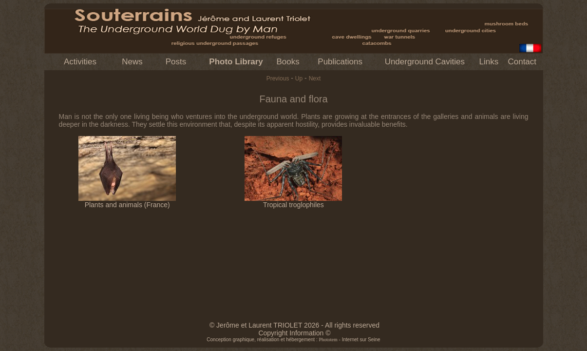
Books (287, 61)
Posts (176, 61)
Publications (340, 61)
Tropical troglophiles (293, 202)
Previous (277, 78)
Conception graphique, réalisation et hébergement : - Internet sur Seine (293, 339)
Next (315, 78)
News (132, 61)
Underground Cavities (425, 61)
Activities (80, 61)
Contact (522, 61)
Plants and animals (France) (127, 202)
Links (489, 61)
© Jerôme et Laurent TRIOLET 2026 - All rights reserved (294, 325)
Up (299, 78)
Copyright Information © (294, 333)
